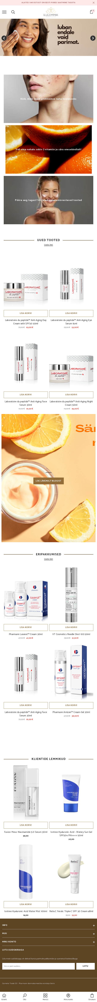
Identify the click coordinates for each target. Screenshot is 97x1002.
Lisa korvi (26, 313)
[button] (24, 997)
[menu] (4, 12)
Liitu (85, 966)
